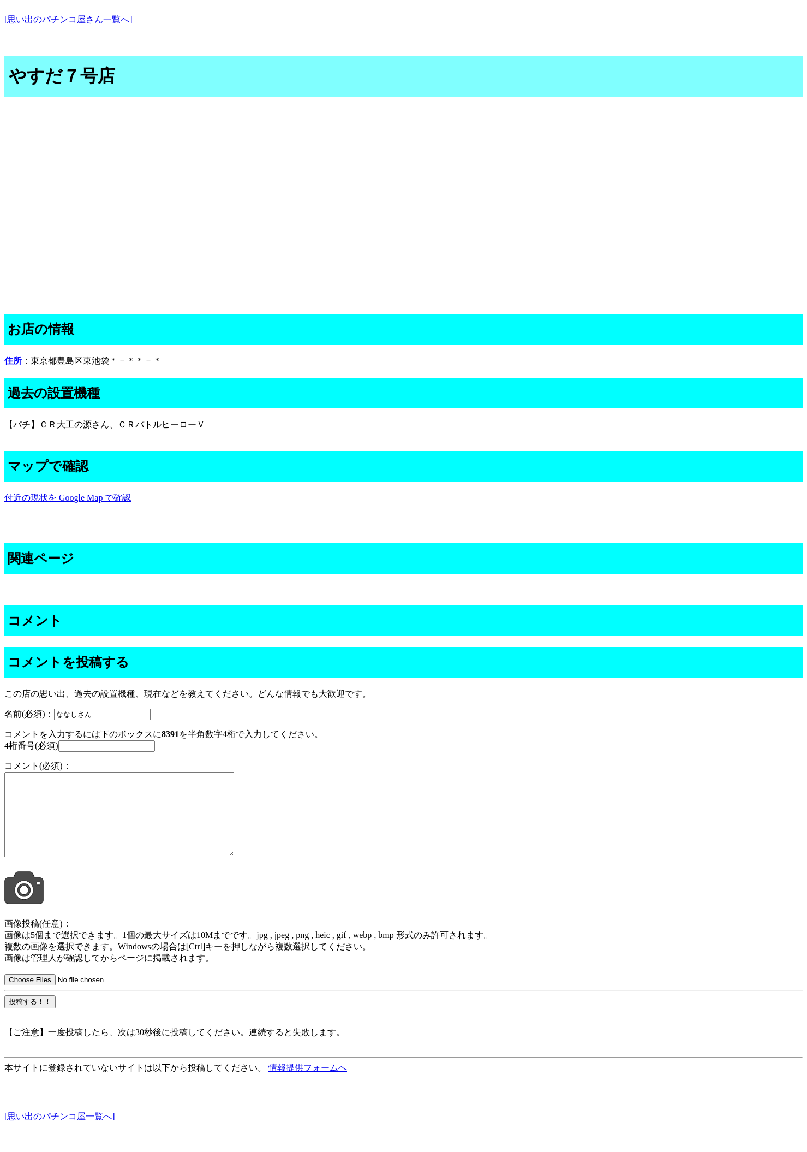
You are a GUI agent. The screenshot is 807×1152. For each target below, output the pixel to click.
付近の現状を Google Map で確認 (67, 497)
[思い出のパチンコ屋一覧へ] (59, 1132)
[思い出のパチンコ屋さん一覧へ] (68, 19)
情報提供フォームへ (307, 1084)
